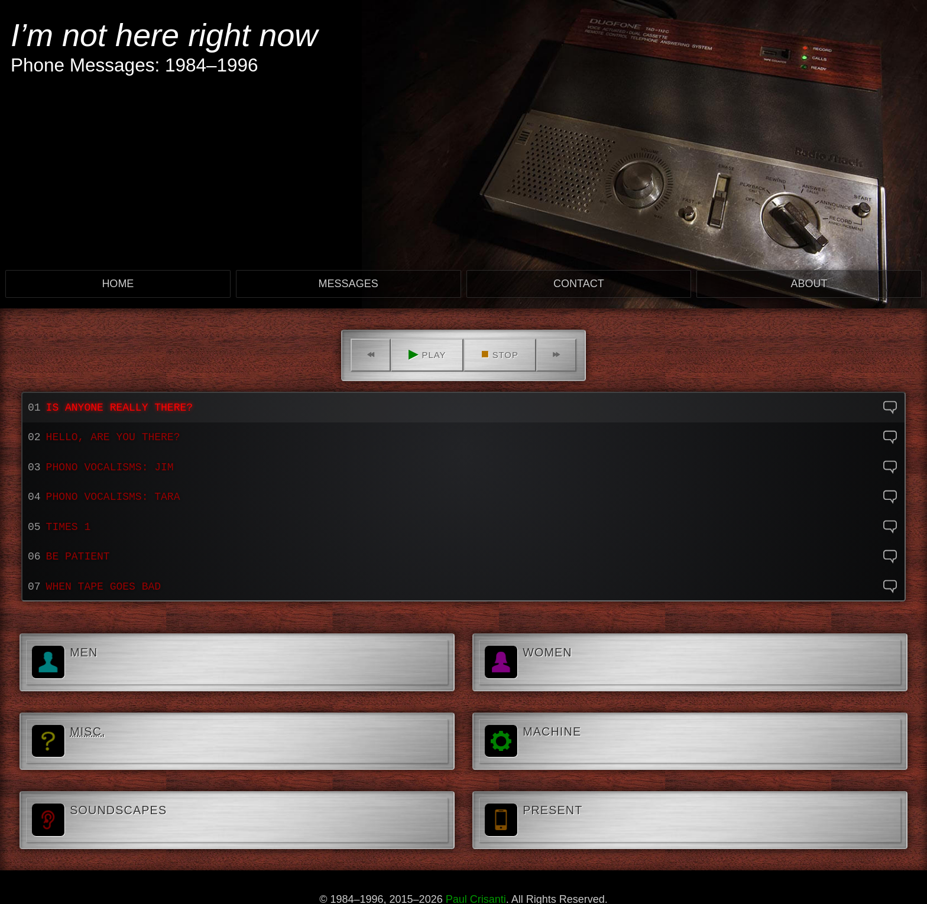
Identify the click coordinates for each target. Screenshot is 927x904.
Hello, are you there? (113, 437)
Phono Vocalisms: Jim (110, 467)
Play (427, 353)
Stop (499, 353)
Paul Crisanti (476, 898)
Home (118, 284)
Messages (348, 284)
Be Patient (78, 556)
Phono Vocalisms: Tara (113, 497)
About (809, 284)
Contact (578, 284)
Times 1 (68, 527)
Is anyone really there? (119, 408)
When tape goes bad (103, 587)
